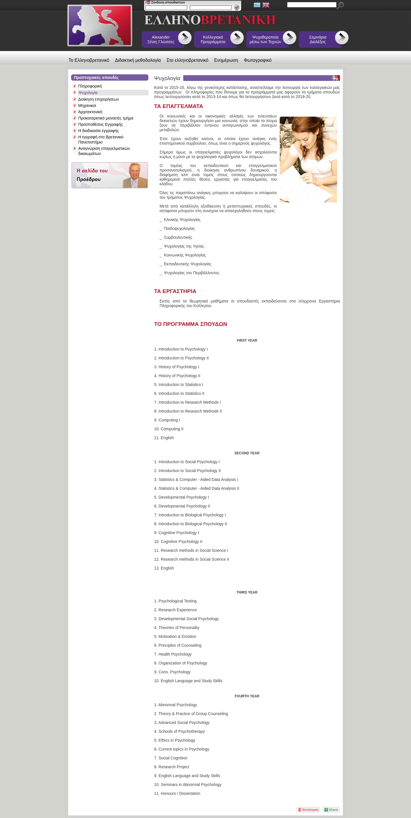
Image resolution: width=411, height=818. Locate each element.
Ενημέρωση (226, 60)
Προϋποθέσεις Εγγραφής (100, 124)
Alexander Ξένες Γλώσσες (160, 39)
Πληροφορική (90, 86)
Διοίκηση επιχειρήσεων (98, 99)
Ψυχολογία (88, 92)
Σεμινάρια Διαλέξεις (317, 39)
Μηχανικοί (87, 105)
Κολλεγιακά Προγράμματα (213, 39)
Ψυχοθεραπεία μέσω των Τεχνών (265, 39)
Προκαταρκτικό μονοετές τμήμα (105, 118)
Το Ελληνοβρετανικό (88, 60)
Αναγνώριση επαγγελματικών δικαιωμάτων (104, 151)
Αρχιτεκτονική (90, 112)
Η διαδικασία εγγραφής (98, 130)
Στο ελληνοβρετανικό (188, 60)
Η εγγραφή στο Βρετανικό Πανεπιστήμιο (100, 139)
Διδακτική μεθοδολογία (138, 60)
